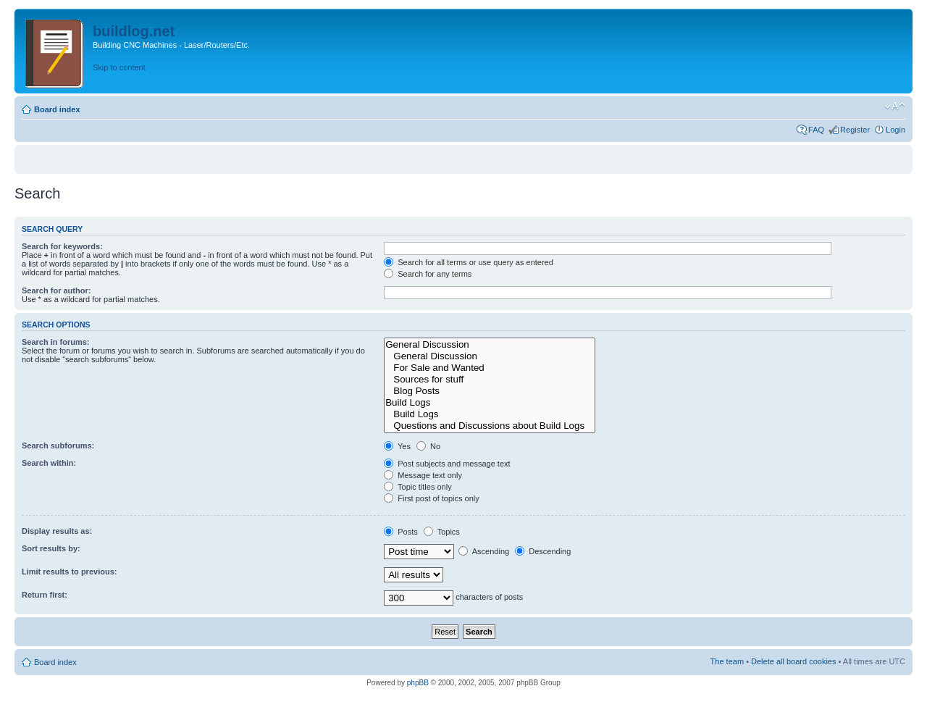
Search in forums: (56, 342)
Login (895, 129)
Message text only (423, 475)
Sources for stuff (489, 379)
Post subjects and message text (447, 463)
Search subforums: (58, 445)
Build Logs (489, 403)
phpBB (418, 683)
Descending (543, 551)
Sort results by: (51, 548)
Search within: (49, 463)
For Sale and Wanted (489, 368)
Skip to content (119, 67)
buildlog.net (134, 31)
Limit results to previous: (69, 571)
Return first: (44, 594)
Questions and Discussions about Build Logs (489, 426)
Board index (57, 109)
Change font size (894, 106)
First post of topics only (431, 498)
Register (855, 129)
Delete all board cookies (793, 661)
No (428, 446)
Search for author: (56, 290)
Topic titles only (417, 486)
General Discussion (489, 345)
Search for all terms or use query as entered (468, 262)
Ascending (483, 551)
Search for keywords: (62, 246)
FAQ (816, 129)
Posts (401, 531)
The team (727, 661)
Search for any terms (427, 273)
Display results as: (57, 531)
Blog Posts (489, 391)
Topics (442, 531)
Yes (397, 446)
